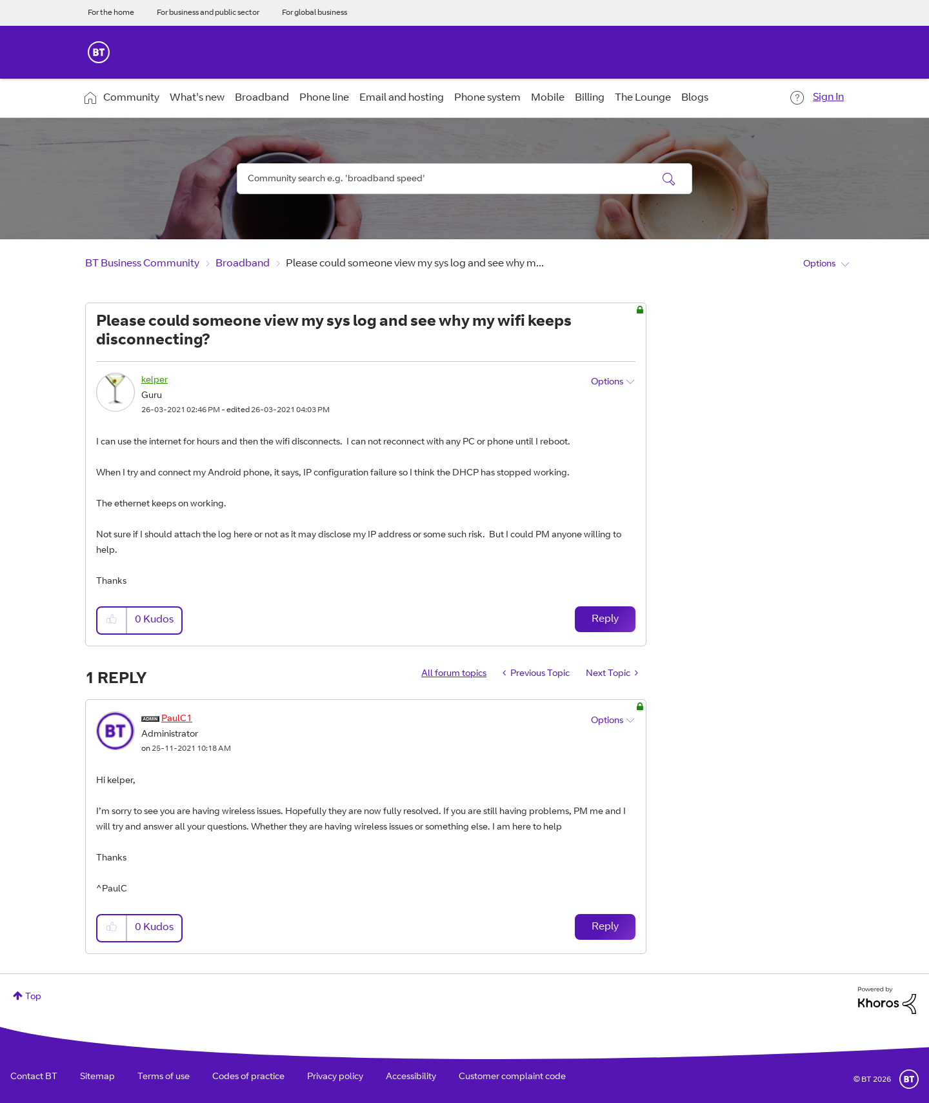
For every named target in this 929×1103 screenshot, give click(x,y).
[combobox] (464, 178)
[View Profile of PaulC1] (176, 719)
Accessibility (411, 1077)
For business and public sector (208, 13)
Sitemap (97, 1077)
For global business (314, 13)
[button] (112, 620)
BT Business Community (142, 264)
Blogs (694, 98)
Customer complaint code (512, 1077)
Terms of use (163, 1077)
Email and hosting (401, 98)
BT (909, 1079)
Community (131, 98)
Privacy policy (335, 1077)
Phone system (487, 98)
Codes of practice (248, 1077)
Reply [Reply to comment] (605, 927)
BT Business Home (99, 52)
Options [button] (819, 264)
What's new (197, 98)
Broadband (262, 98)
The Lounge (643, 98)
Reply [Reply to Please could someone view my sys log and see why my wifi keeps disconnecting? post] (605, 619)
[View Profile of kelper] (154, 380)
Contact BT (33, 1077)
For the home (111, 13)
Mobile (547, 98)
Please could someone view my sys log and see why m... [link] (415, 264)
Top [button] (33, 997)
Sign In (828, 97)
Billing (589, 98)
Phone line (324, 98)
